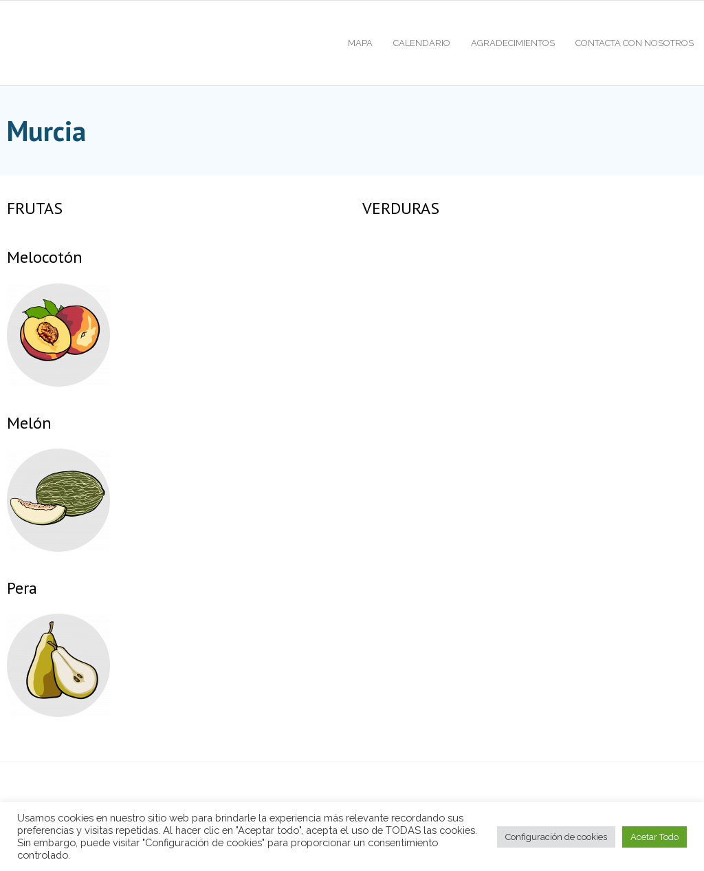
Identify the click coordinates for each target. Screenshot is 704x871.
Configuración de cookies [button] (556, 837)
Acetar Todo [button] (654, 837)
